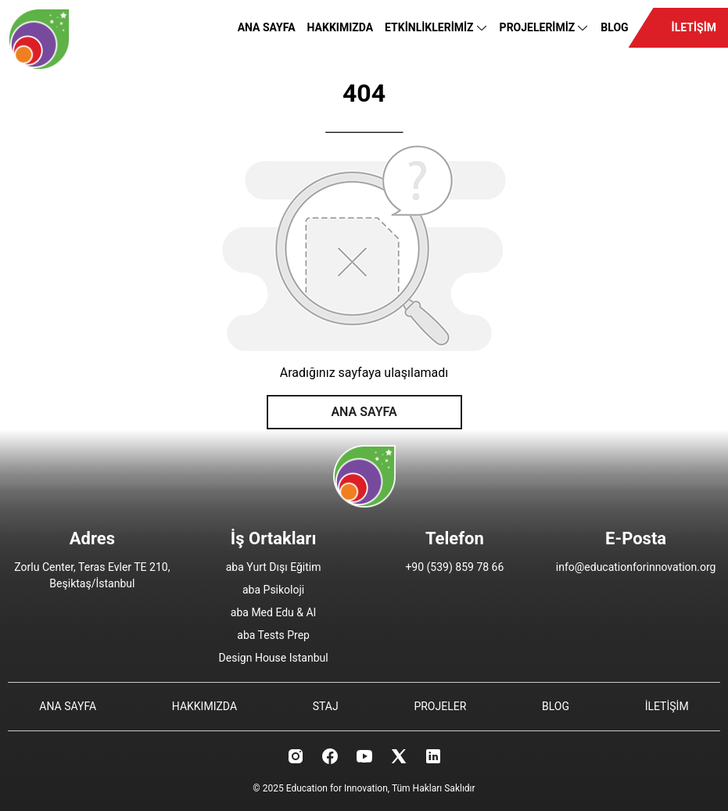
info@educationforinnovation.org (636, 567)
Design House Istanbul (273, 657)
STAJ (326, 706)
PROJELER (440, 706)
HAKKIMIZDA (340, 27)
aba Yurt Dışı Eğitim (273, 567)
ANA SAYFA (267, 27)
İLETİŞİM (694, 27)
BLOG (614, 27)
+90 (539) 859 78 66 (454, 567)
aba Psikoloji (273, 589)
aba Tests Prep (273, 635)
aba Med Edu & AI (274, 612)
